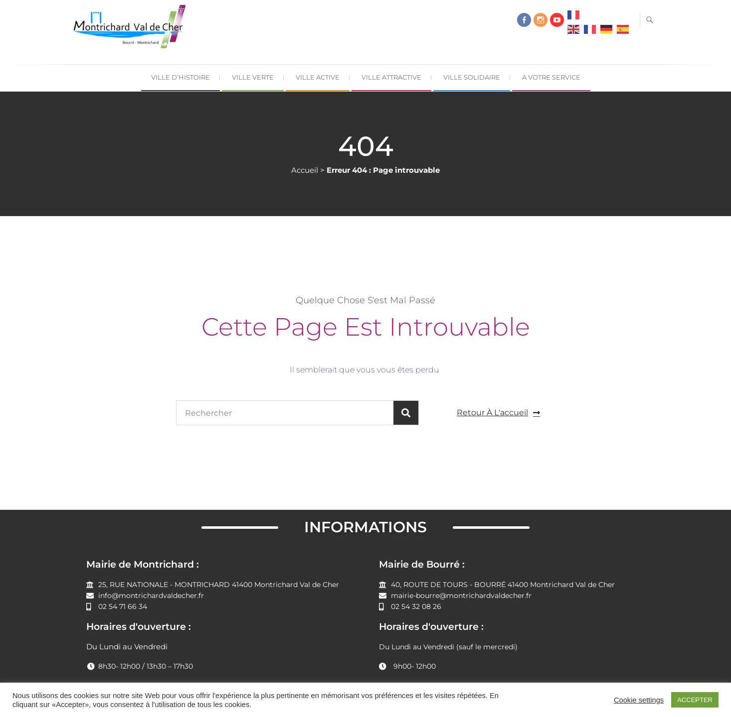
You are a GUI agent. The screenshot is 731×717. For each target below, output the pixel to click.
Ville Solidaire (471, 77)
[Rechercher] (405, 413)
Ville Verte (253, 77)
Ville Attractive (391, 77)
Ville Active (318, 77)
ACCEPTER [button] (695, 700)
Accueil (304, 170)
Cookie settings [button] (639, 700)
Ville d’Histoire (180, 77)
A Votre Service (551, 77)
